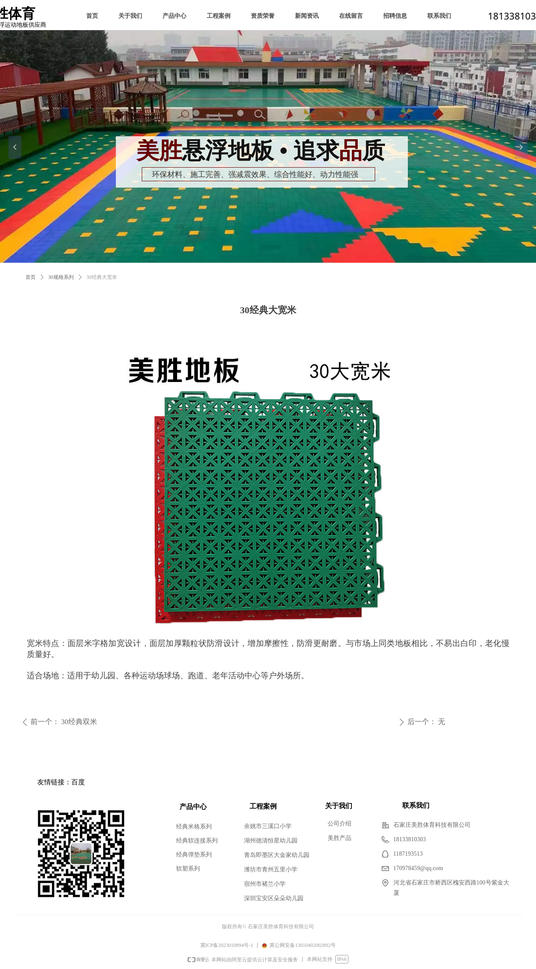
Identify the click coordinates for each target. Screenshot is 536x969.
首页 (30, 277)
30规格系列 (61, 277)
